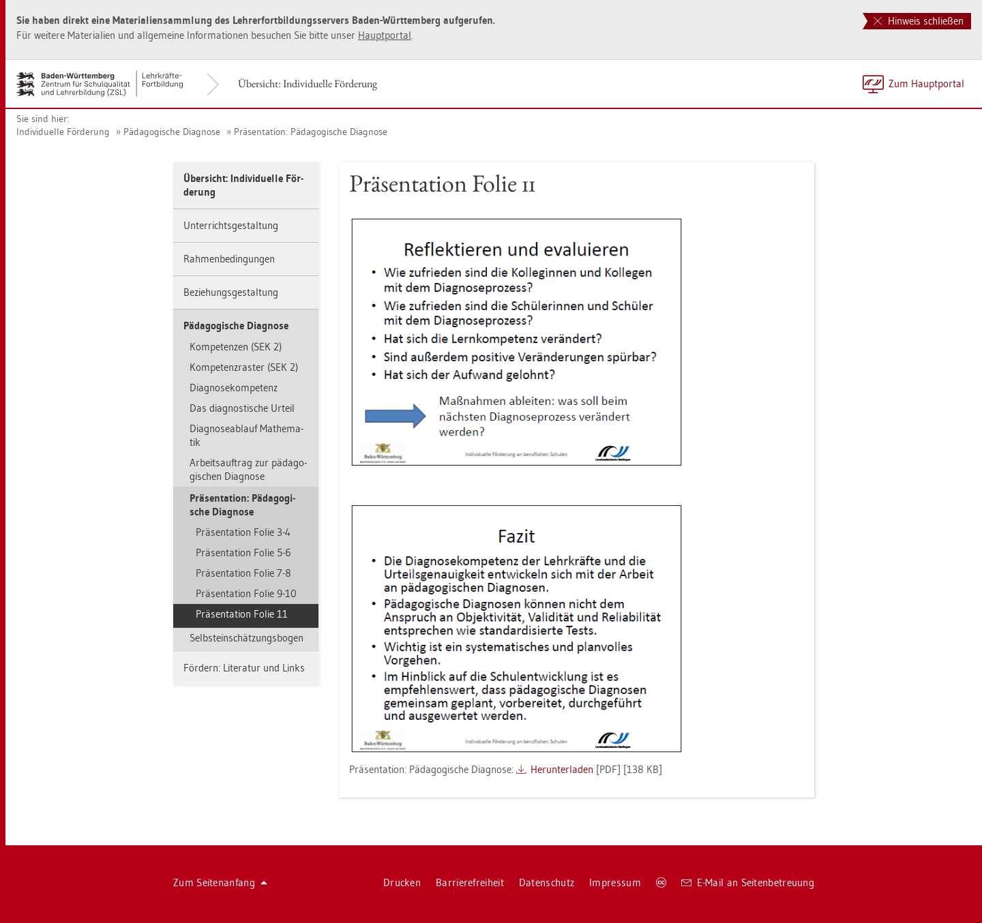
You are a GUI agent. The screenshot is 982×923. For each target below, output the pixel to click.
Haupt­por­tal (384, 35)
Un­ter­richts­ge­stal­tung (230, 225)
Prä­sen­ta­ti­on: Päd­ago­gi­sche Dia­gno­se (310, 131)
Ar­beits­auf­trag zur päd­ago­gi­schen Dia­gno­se (248, 469)
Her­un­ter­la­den (562, 769)
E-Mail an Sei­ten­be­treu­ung (747, 882)
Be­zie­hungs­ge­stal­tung (230, 292)
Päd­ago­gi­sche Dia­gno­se (171, 131)
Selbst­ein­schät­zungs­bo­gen (246, 637)
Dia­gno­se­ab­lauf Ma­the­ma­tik (246, 435)
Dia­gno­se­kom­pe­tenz (234, 387)
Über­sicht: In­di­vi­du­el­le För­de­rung (307, 83)
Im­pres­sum (615, 882)
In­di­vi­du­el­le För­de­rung (63, 131)
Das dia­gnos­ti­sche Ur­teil (242, 408)
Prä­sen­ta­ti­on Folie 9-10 (246, 593)
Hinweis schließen (919, 20)
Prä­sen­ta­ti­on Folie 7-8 (243, 572)
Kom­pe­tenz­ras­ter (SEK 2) (244, 367)
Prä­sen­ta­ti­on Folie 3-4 (243, 532)
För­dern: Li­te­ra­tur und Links (244, 667)
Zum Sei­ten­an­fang (220, 882)
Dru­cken (402, 882)
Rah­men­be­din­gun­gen (229, 258)
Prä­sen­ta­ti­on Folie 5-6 (243, 552)
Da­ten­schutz (546, 882)
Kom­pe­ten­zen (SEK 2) (236, 346)
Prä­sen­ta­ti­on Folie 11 (242, 613)
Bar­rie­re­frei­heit (470, 882)
